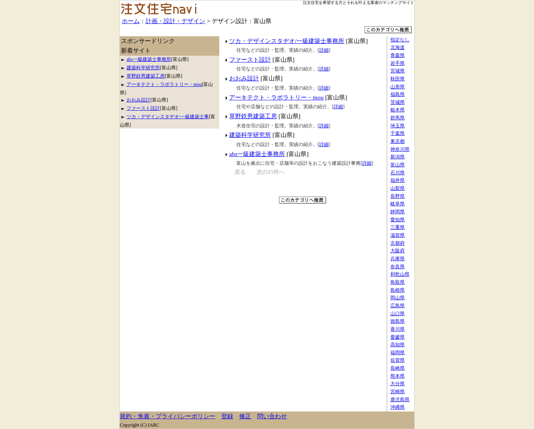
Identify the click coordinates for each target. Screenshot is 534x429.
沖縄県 (397, 407)
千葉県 (397, 133)
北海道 (397, 47)
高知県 (397, 344)
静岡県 (397, 211)
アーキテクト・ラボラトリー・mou (276, 97)
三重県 (397, 227)
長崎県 (397, 368)
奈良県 (397, 266)
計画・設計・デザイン (175, 21)
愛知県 (397, 219)
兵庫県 (397, 258)
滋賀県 (397, 235)
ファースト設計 (250, 59)
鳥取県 (397, 282)
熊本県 (397, 376)
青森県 (397, 55)
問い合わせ (272, 416)
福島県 (397, 94)
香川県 (397, 329)
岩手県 (397, 63)
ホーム (131, 21)
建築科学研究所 (250, 134)
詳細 (324, 50)
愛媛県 (397, 337)
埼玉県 (397, 126)
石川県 (397, 173)
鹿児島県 (399, 399)
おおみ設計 (244, 78)
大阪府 (397, 251)
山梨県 (397, 188)
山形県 (397, 87)
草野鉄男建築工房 (253, 116)
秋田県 (397, 79)
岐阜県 (397, 204)
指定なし (399, 40)
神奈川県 (399, 149)
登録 (227, 416)
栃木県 (397, 110)
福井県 (397, 180)
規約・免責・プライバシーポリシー (167, 416)
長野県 (397, 196)
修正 (245, 416)
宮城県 (397, 71)
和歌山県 (399, 274)
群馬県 (397, 118)
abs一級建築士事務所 (257, 153)
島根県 (397, 290)
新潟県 (397, 157)
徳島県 (397, 321)
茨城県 (397, 102)
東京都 (397, 141)
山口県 (397, 313)
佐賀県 (397, 360)
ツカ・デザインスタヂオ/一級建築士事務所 (286, 40)
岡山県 (397, 297)
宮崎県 (397, 391)
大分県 (397, 383)
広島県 (397, 305)
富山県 (397, 165)
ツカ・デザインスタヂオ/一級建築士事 (168, 116)
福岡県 (397, 352)
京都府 (397, 243)
